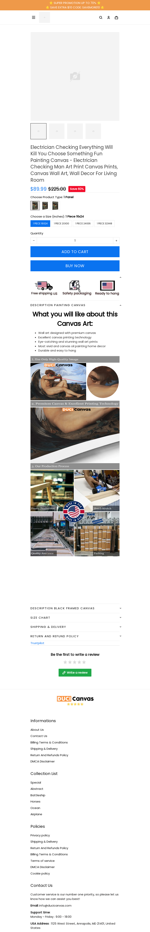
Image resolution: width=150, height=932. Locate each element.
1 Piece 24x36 (83, 223)
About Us (37, 730)
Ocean (35, 808)
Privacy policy (40, 835)
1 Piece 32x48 (104, 223)
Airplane (36, 814)
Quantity (36, 233)
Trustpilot (37, 643)
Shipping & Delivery (44, 749)
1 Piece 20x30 (61, 223)
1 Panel (68, 197)
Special (35, 782)
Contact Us (38, 736)
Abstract (36, 789)
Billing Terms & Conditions (49, 742)
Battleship (37, 795)
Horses (35, 801)
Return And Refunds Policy (49, 755)
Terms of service (42, 861)
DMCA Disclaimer (42, 761)
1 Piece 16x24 (75, 216)
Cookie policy (40, 873)
